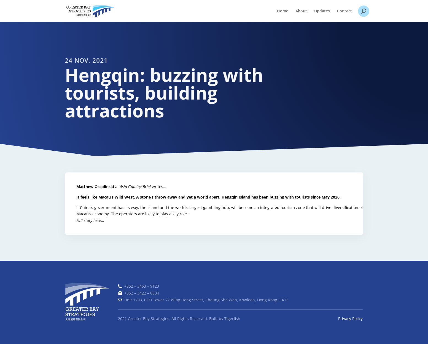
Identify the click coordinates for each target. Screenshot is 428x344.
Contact (344, 11)
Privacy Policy (350, 318)
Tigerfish (232, 318)
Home (282, 11)
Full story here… (90, 220)
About (301, 11)
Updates (322, 11)
